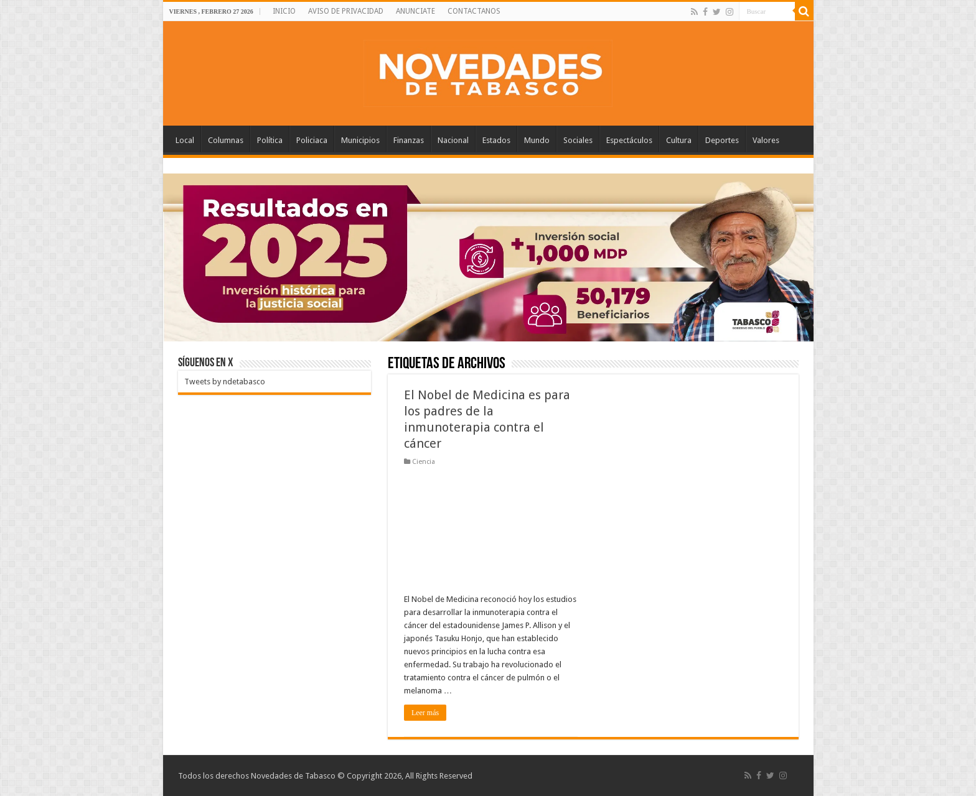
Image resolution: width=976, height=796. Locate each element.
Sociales (578, 140)
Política (270, 140)
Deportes (722, 140)
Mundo (537, 140)
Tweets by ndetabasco (224, 381)
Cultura (679, 140)
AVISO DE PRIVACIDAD (345, 11)
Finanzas (408, 140)
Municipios (360, 140)
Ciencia (423, 462)
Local (185, 140)
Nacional (453, 140)
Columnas (225, 140)
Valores (766, 140)
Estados (496, 140)
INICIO (284, 11)
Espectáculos (629, 140)
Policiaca (311, 140)
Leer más (425, 712)
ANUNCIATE (415, 11)
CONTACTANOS (474, 11)
